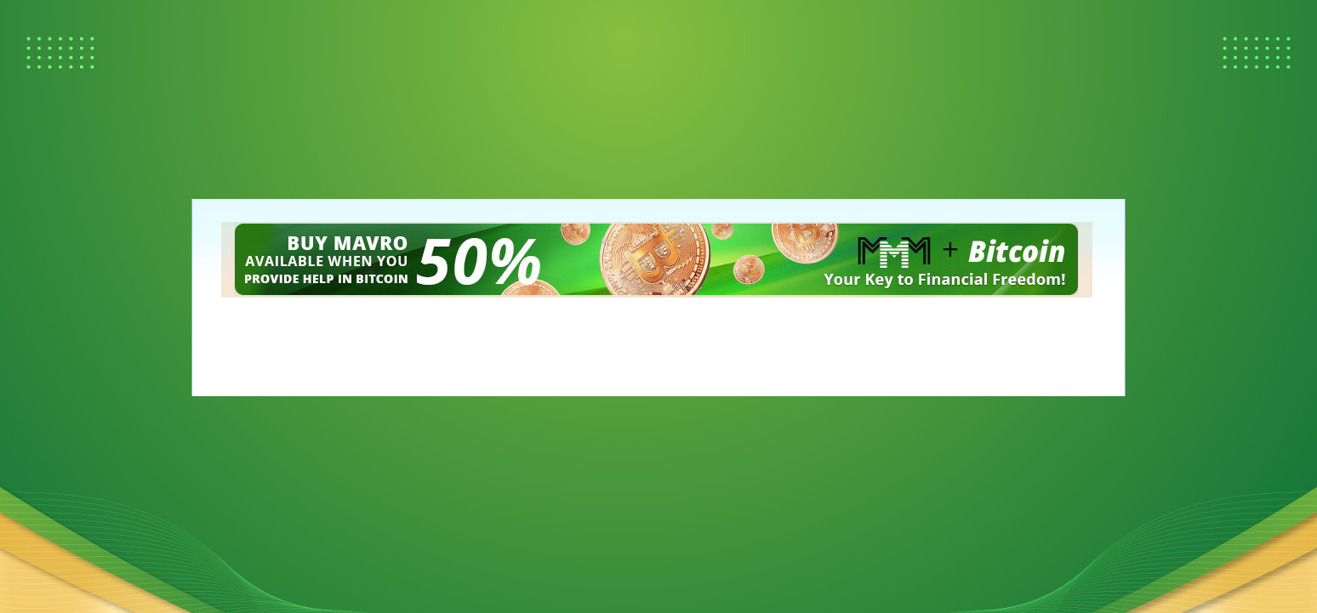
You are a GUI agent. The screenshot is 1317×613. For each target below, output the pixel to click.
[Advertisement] (85, 85)
